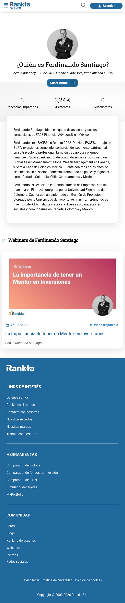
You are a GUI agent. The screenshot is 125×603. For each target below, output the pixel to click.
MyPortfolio (15, 494)
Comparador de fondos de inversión (32, 472)
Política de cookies (88, 580)
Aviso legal (31, 580)
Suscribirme (64, 83)
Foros (11, 526)
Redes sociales (17, 561)
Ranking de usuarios (21, 540)
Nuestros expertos (19, 419)
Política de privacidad (57, 580)
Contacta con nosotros (23, 412)
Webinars (13, 547)
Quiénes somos (18, 397)
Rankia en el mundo (21, 404)
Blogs (11, 533)
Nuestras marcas (19, 426)
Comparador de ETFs (22, 480)
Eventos (12, 555)
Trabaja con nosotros (22, 434)
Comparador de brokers (23, 465)
